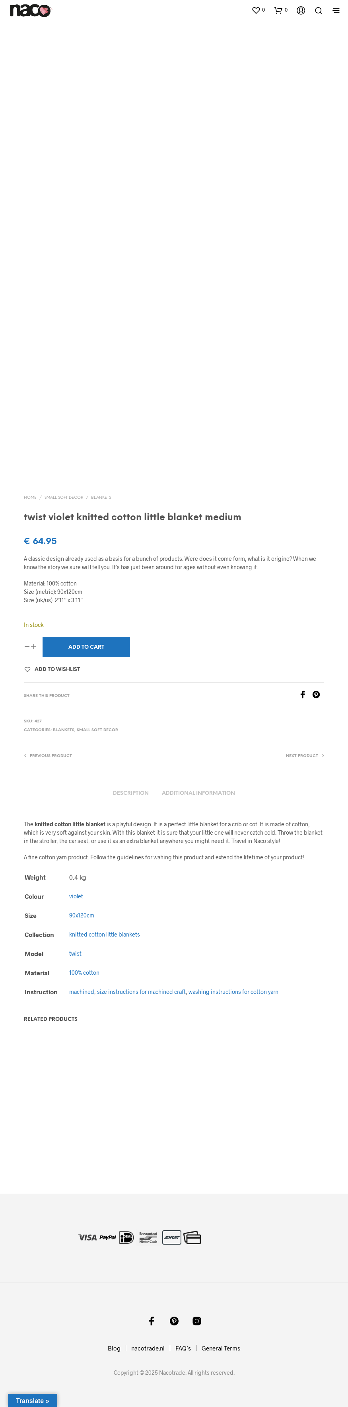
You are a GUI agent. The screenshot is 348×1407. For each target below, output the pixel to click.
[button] (258, 10)
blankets (101, 498)
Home (30, 498)
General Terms (221, 1348)
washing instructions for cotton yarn (233, 991)
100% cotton (84, 972)
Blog (114, 1348)
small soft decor (64, 498)
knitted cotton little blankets (104, 934)
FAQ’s (183, 1348)
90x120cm (81, 915)
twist (75, 953)
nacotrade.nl (148, 1348)
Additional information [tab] (198, 793)
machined (81, 991)
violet (76, 896)
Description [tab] (131, 793)
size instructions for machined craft (141, 991)
